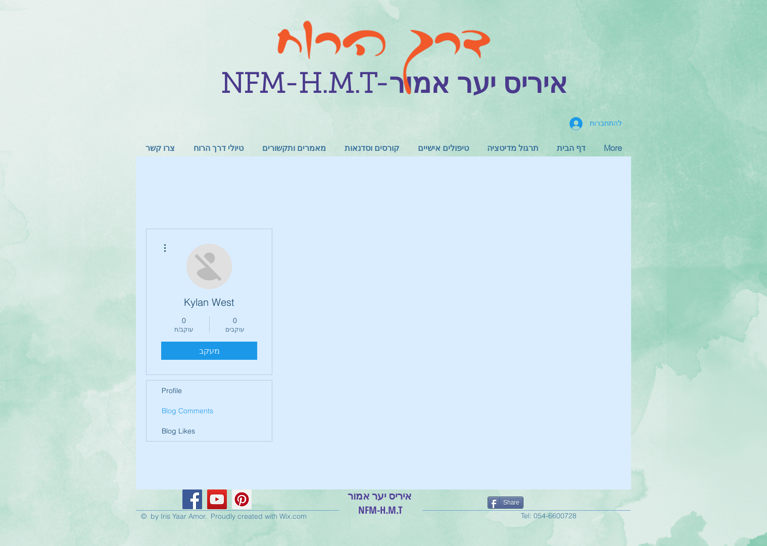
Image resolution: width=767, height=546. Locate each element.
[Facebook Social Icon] (192, 499)
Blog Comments (187, 410)
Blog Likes (178, 430)
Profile (172, 390)
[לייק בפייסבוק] (551, 504)
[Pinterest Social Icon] (242, 499)
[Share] (505, 503)
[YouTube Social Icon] (217, 499)
